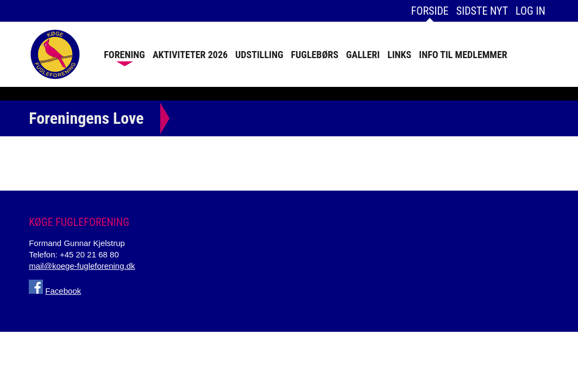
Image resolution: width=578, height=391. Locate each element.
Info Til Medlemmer (463, 54)
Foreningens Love (86, 118)
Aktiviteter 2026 (190, 54)
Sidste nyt (482, 10)
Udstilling (259, 54)
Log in (530, 10)
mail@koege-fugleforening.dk (82, 265)
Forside (430, 10)
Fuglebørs (314, 54)
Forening (124, 54)
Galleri (363, 54)
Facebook (63, 290)
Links (399, 54)
